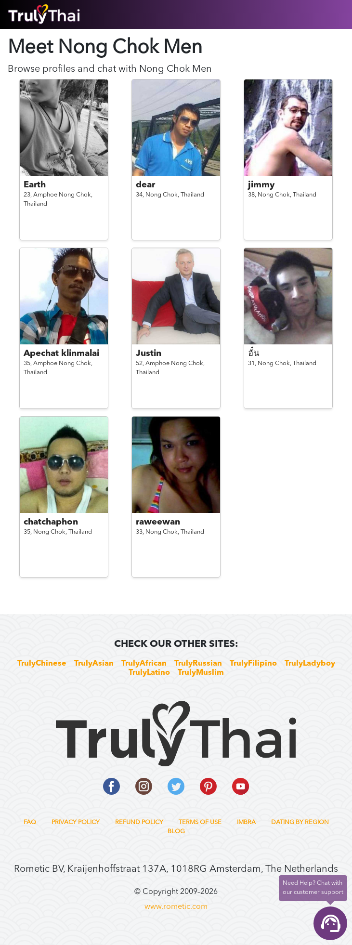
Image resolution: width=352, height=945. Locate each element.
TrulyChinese (41, 664)
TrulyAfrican (144, 664)
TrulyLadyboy (310, 664)
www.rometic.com (176, 907)
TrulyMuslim (201, 673)
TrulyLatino (149, 673)
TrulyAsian (94, 664)
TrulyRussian (198, 664)
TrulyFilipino (253, 664)
